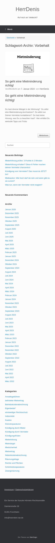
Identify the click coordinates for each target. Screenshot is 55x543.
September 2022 (12, 358)
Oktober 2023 (11, 307)
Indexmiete (10, 416)
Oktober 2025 (11, 221)
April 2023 (9, 330)
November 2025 (12, 217)
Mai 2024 (9, 283)
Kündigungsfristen (12, 436)
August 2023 (10, 315)
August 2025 (10, 229)
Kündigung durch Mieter (15, 428)
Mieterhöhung (11, 439)
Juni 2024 (9, 280)
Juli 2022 (9, 366)
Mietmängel (10, 443)
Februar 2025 (11, 252)
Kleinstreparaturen (13, 424)
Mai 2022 (9, 373)
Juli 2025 (9, 233)
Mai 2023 (9, 327)
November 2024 (12, 260)
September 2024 (12, 268)
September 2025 (12, 225)
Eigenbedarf (10, 408)
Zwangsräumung (12, 471)
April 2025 (9, 244)
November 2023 (12, 303)
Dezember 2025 (12, 213)
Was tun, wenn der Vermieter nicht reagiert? (23, 185)
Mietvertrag (10, 451)
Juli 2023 (9, 319)
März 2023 (9, 334)
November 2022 (12, 350)
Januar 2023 (10, 342)
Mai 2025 (9, 241)
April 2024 (9, 287)
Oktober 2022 (11, 354)
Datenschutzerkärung (24, 489)
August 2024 (10, 272)
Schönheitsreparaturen (14, 467)
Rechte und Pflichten (14, 463)
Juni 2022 (9, 369)
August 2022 (10, 362)
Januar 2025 (10, 256)
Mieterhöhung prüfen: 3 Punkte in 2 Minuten (23, 161)
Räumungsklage (12, 459)
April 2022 (9, 377)
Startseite (11, 38)
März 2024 (9, 291)
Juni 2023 (9, 323)
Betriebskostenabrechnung (16, 404)
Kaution (8, 420)
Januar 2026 (10, 209)
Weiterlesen (43, 135)
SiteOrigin (33, 537)
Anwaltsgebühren (12, 397)
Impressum (9, 489)
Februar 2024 (11, 295)
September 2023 (12, 311)
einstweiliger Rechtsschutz (16, 412)
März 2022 (9, 381)
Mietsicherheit (11, 447)
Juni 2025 (9, 237)
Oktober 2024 (11, 264)
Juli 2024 (9, 276)
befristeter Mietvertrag (14, 400)
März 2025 (9, 248)
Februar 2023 (11, 338)
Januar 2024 (10, 299)
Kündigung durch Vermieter (16, 432)
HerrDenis (44, 89)
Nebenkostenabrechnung (15, 455)
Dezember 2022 (12, 346)
